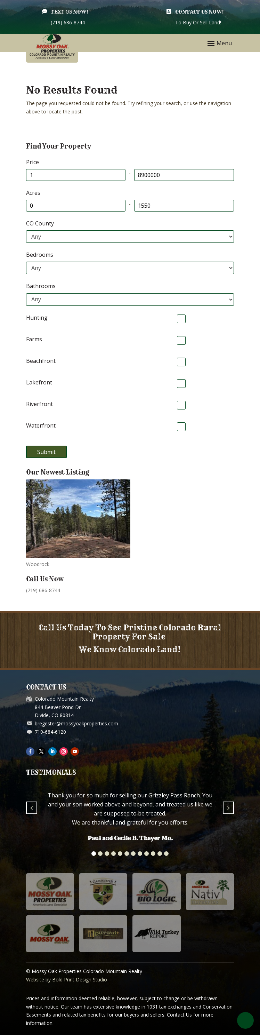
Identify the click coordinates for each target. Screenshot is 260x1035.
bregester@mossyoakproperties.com (76, 723)
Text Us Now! (69, 12)
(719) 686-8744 (43, 590)
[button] (93, 853)
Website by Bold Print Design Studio (66, 979)
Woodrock (37, 564)
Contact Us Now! (199, 12)
